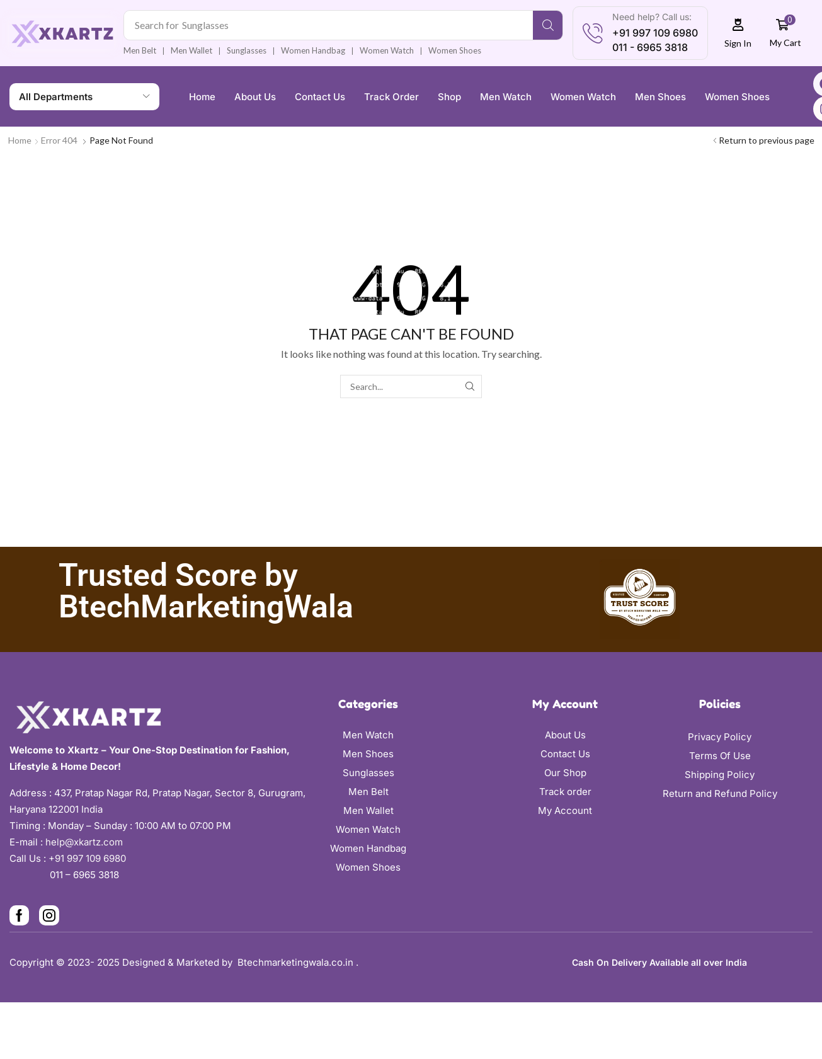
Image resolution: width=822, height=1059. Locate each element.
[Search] (547, 25)
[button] (738, 33)
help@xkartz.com (84, 842)
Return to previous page (766, 140)
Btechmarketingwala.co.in (296, 962)
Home (19, 140)
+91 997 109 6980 (90, 858)
